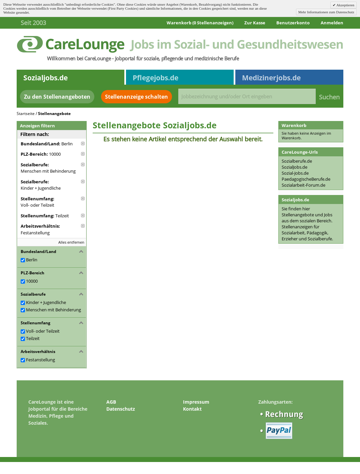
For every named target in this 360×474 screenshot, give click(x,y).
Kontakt (192, 409)
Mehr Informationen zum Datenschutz (326, 12)
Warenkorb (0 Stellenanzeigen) (200, 23)
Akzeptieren (345, 5)
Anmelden (332, 23)
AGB (111, 402)
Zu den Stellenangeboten (57, 96)
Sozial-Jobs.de (295, 173)
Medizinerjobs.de (271, 77)
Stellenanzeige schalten (136, 96)
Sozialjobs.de (45, 77)
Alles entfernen (71, 242)
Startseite (26, 113)
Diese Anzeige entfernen (83, 143)
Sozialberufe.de (297, 161)
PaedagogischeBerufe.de (306, 179)
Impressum (196, 402)
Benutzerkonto (293, 23)
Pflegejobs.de (155, 77)
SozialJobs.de (294, 167)
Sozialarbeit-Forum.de (303, 185)
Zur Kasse (254, 23)
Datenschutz (120, 409)
